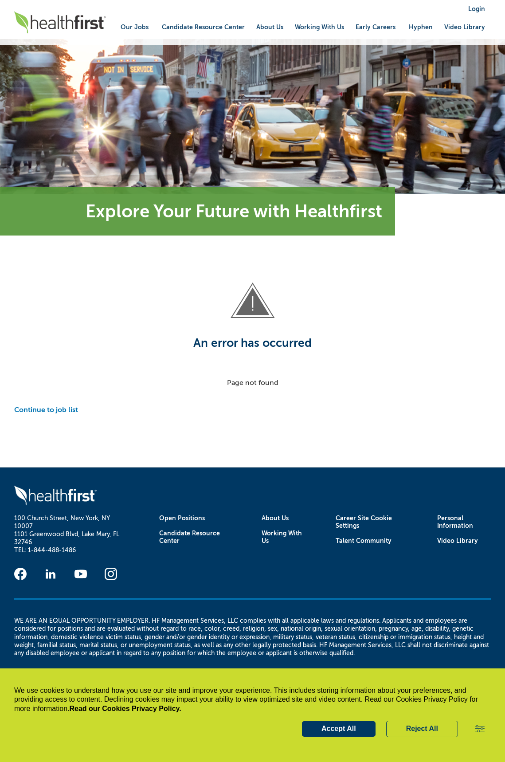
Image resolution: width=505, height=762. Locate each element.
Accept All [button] (338, 728)
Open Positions (182, 518)
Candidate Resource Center (189, 537)
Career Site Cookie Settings (364, 522)
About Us (275, 518)
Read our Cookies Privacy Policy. (125, 708)
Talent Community (363, 541)
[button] (480, 729)
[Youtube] (80, 574)
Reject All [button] (422, 728)
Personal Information (455, 522)
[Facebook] (20, 574)
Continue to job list (46, 409)
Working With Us (282, 537)
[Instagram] (111, 574)
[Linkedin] (50, 574)
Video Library (464, 27)
